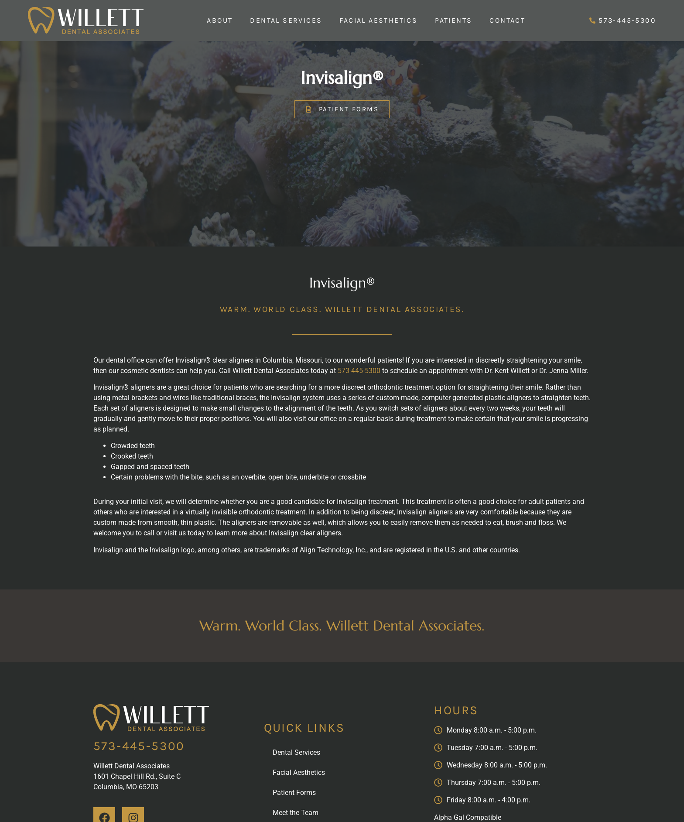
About (220, 20)
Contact (507, 20)
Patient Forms (294, 792)
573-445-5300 (359, 370)
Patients (453, 20)
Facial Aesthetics (378, 20)
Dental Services (286, 20)
